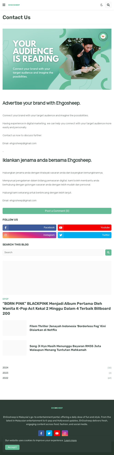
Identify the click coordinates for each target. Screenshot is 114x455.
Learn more (70, 440)
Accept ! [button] (12, 447)
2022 (57, 378)
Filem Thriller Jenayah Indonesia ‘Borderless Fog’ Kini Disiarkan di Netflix (68, 328)
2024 (57, 368)
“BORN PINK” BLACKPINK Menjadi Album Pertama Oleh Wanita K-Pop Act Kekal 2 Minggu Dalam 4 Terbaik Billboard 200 (57, 308)
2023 (57, 373)
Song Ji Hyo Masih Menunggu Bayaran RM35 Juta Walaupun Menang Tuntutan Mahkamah (65, 348)
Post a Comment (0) (57, 210)
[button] (4, 5)
